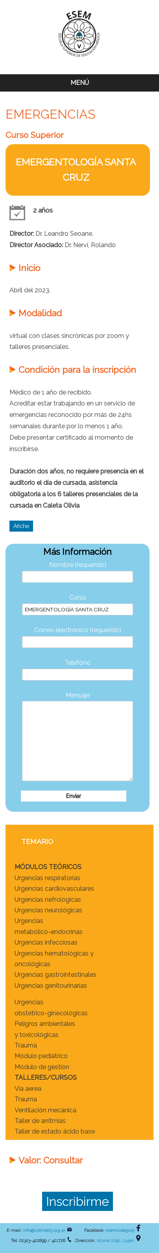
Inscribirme (77, 1201)
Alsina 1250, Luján (115, 1240)
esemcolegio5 (120, 1230)
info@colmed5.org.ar (44, 1230)
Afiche (21, 526)
